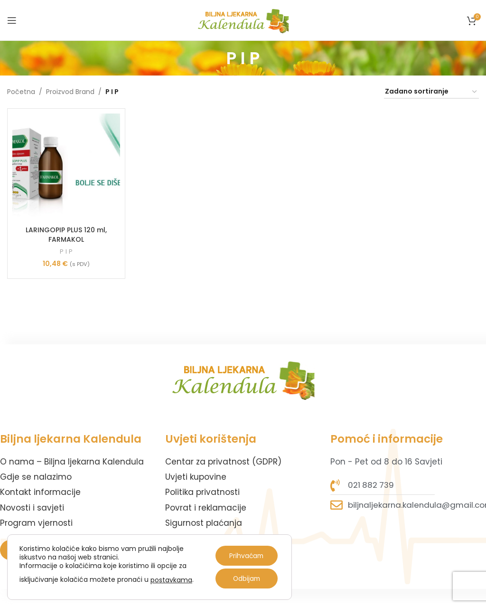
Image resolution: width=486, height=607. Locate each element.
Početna (21, 91)
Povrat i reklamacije (205, 507)
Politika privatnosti (202, 492)
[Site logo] (243, 19)
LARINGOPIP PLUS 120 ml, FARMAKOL (66, 234)
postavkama (171, 580)
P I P (66, 251)
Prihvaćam (245, 555)
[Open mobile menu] (11, 20)
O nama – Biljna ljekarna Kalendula (72, 461)
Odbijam (246, 578)
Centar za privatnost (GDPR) (223, 461)
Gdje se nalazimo (36, 477)
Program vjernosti (36, 523)
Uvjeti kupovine (195, 477)
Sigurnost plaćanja (203, 523)
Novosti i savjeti (32, 507)
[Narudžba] (431, 92)
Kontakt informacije (40, 492)
